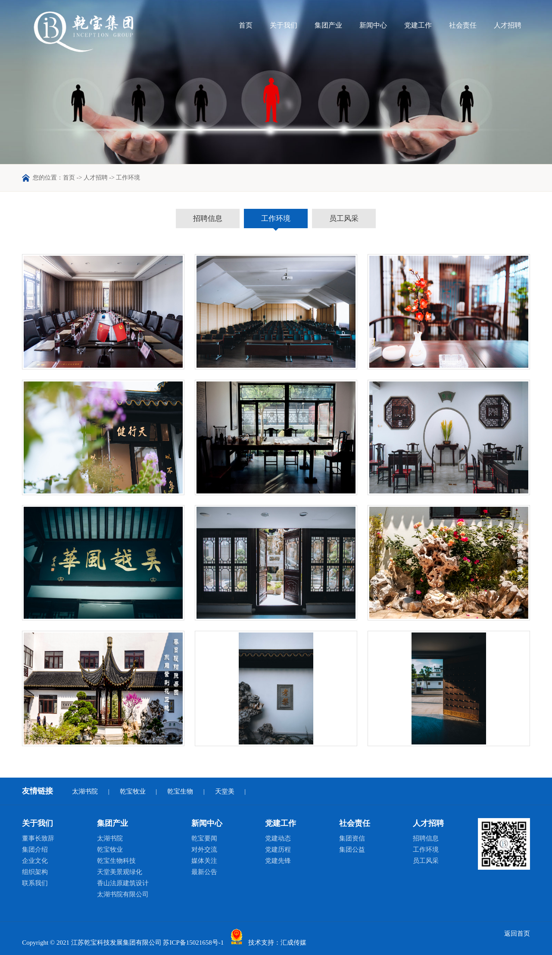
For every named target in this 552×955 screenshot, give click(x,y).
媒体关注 (204, 860)
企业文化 (35, 860)
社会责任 (463, 25)
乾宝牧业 (133, 791)
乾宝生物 (180, 791)
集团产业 (328, 25)
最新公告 (204, 871)
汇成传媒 (293, 942)
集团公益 (352, 849)
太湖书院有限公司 (123, 894)
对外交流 (204, 849)
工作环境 (275, 218)
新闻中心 (373, 25)
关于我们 (283, 25)
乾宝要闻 (204, 838)
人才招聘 (507, 25)
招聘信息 (207, 218)
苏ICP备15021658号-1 (193, 942)
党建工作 (418, 25)
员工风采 (344, 218)
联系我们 (35, 883)
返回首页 (517, 933)
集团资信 (352, 838)
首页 (246, 25)
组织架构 (35, 871)
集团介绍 (35, 849)
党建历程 (278, 849)
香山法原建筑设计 (123, 883)
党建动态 (278, 838)
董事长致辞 (38, 838)
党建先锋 (278, 860)
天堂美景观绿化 (119, 871)
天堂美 (224, 791)
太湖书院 (85, 791)
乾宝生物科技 (116, 860)
